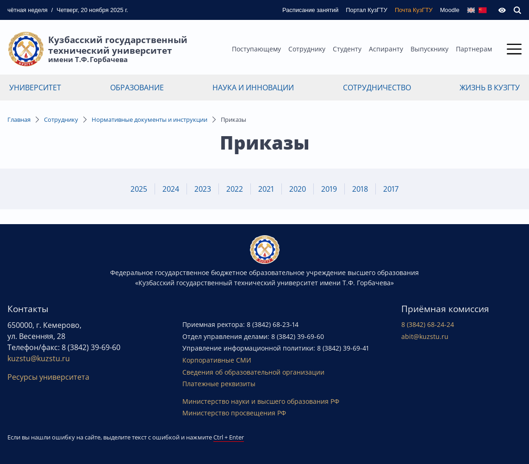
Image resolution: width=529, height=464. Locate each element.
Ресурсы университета (48, 377)
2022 (234, 189)
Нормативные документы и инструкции (149, 119)
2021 (266, 189)
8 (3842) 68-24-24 (427, 324)
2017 (390, 189)
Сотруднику (306, 48)
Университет (35, 87)
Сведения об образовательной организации (253, 372)
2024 (170, 189)
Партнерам (474, 48)
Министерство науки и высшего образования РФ (260, 401)
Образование (137, 87)
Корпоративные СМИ (216, 360)
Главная (19, 119)
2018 (360, 189)
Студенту (347, 48)
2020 (297, 189)
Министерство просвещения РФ (234, 412)
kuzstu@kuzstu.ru (38, 358)
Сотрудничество (377, 87)
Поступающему (256, 48)
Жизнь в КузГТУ (490, 87)
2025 (139, 189)
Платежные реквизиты (218, 383)
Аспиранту (386, 48)
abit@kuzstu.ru (424, 336)
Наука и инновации (253, 87)
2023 (202, 189)
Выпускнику (429, 48)
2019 (329, 189)
